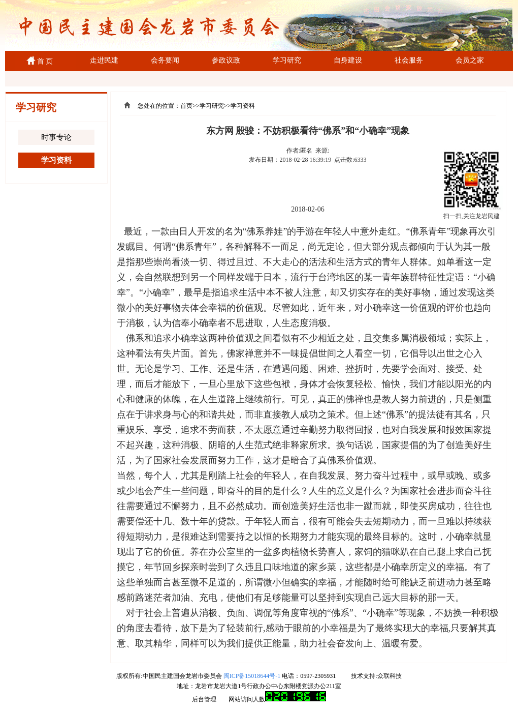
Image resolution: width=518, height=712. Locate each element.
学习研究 (287, 60)
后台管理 (204, 699)
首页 (186, 105)
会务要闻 (165, 60)
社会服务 (409, 60)
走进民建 (104, 60)
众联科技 (389, 675)
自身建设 (348, 60)
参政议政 (226, 60)
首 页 (43, 61)
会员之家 (470, 60)
